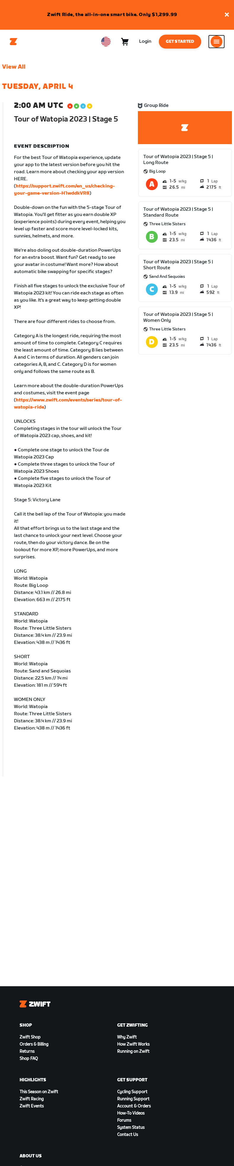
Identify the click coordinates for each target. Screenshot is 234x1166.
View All (14, 66)
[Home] (14, 41)
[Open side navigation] (216, 41)
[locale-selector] (106, 41)
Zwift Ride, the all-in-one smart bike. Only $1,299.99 (112, 15)
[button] (227, 15)
